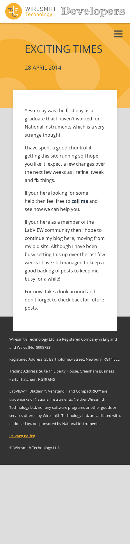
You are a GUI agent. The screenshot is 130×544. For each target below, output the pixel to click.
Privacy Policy (22, 435)
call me (80, 201)
